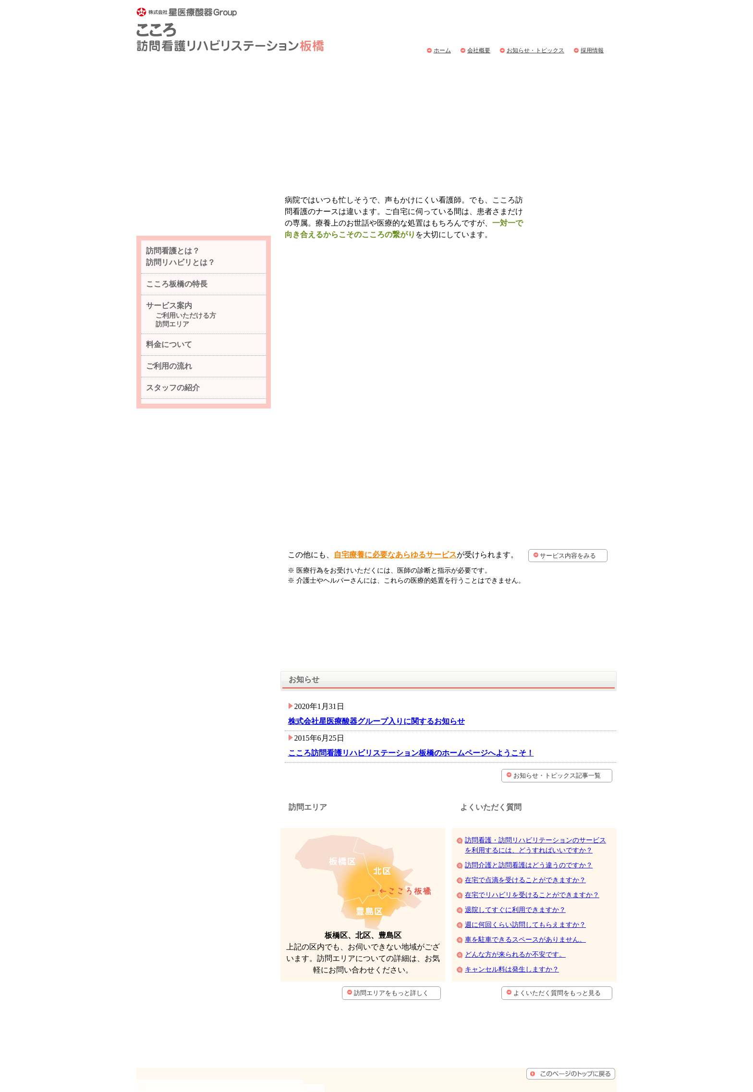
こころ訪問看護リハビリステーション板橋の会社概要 (203, 554)
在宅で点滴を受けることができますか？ (525, 787)
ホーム (442, 50)
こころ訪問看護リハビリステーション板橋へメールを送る (203, 696)
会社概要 (478, 50)
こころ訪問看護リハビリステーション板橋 (230, 29)
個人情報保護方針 (510, 1042)
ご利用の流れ (508, 71)
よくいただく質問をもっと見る (561, 900)
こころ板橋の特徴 (306, 71)
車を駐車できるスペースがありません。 (525, 847)
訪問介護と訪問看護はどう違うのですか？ (529, 772)
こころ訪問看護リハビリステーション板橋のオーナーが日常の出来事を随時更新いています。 (203, 497)
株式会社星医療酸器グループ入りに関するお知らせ (372, 618)
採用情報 (592, 50)
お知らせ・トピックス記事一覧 (561, 672)
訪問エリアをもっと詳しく (395, 900)
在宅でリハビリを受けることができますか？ (532, 802)
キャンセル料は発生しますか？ (512, 876)
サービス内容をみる (569, 468)
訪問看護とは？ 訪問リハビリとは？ (180, 311)
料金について (443, 71)
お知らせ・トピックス (535, 50)
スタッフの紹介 (173, 442)
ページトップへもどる (570, 961)
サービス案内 (377, 71)
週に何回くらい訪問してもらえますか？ (525, 832)
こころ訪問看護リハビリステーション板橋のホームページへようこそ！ (407, 650)
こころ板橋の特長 (176, 339)
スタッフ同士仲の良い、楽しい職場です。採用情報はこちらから (203, 246)
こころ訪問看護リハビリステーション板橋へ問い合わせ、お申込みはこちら (585, 21)
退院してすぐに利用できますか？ (515, 817)
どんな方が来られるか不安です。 (515, 861)
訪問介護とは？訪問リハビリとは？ (537, 985)
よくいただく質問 (578, 71)
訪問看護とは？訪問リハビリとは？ (201, 71)
